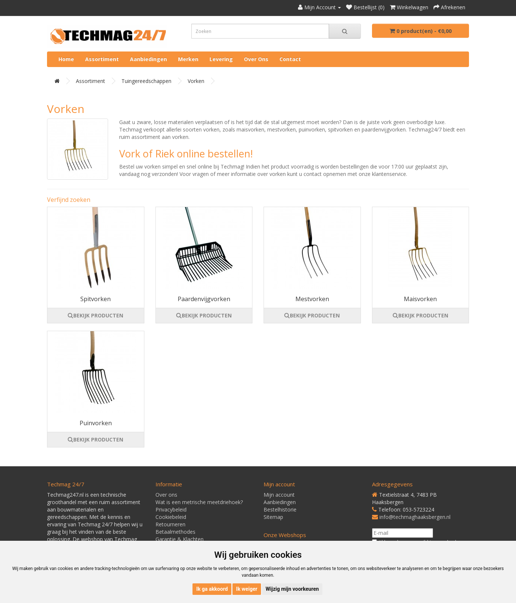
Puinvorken (96, 423)
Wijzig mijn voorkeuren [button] (292, 589)
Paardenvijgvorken (204, 299)
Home (66, 59)
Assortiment (102, 59)
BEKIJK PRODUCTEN (95, 315)
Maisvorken (420, 299)
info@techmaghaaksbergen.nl (414, 516)
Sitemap (273, 516)
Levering (221, 59)
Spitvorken (95, 299)
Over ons (256, 59)
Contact (290, 59)
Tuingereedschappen (146, 80)
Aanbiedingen (148, 59)
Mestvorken (312, 299)
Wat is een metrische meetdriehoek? (199, 502)
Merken (188, 59)
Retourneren (170, 524)
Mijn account (279, 494)
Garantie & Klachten (179, 539)
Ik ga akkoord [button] (212, 589)
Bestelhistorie (280, 509)
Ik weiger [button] (246, 589)
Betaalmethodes (175, 531)
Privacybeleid (171, 509)
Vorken (196, 80)
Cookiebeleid (170, 516)
